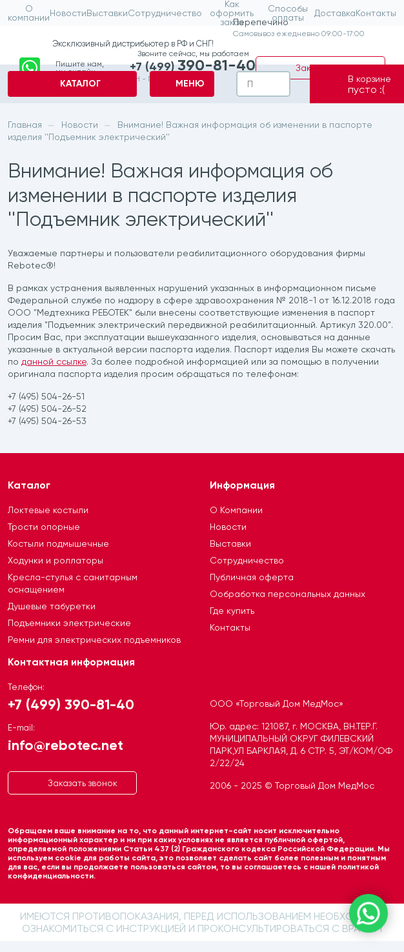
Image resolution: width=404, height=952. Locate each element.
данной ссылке (53, 361)
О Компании (236, 510)
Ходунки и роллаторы (55, 560)
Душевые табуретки (52, 606)
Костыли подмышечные (58, 543)
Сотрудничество (247, 560)
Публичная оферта (252, 577)
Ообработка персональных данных (287, 594)
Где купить (232, 610)
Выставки (230, 543)
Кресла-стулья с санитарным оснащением (72, 583)
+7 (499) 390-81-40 (71, 704)
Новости (228, 527)
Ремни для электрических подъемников (94, 639)
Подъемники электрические (69, 623)
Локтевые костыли (48, 510)
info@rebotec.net (65, 744)
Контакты (230, 627)
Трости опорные (44, 527)
